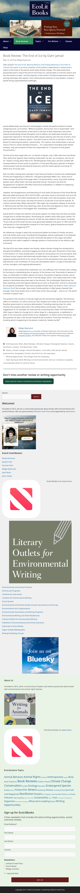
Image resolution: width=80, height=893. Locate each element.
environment (8, 353)
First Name (8, 833)
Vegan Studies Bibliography (13, 630)
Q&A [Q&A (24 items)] (15, 798)
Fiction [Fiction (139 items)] (19, 789)
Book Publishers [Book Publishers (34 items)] (10, 781)
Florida (28, 353)
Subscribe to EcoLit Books (12, 626)
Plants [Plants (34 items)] (64, 794)
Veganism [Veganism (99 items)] (9, 801)
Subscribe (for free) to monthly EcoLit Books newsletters (28, 381)
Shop (5, 47)
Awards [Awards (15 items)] (66, 777)
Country (7, 850)
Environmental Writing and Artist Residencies (20, 615)
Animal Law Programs (11, 591)
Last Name (8, 841)
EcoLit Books (11, 866)
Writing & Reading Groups (13, 633)
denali (64, 350)
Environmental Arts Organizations (16, 608)
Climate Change (42, 344)
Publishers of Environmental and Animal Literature (23, 622)
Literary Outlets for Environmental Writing (19, 619)
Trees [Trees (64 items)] (54, 797)
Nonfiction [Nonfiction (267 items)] (27, 794)
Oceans (16, 347)
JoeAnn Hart (7, 462)
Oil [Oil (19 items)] (44, 794)
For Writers (55, 41)
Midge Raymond (9, 469)
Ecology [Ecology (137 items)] (32, 785)
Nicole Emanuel (8, 458)
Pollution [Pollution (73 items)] (8, 797)
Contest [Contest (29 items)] (25, 786)
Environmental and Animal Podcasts (17, 587)
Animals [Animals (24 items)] (44, 777)
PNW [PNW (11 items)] (68, 794)
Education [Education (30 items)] (42, 786)
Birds (21, 344)
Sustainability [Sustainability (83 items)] (41, 797)
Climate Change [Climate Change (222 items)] (61, 781)
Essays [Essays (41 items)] (7, 790)
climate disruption (33, 350)
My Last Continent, (38, 333)
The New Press (26, 347)
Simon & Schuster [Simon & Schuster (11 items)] (29, 798)
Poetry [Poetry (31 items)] (72, 794)
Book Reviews (24, 41)
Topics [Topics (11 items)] (50, 798)
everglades (19, 353)
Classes (68, 41)
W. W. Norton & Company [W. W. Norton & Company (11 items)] (21, 801)
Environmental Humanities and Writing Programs (22, 612)
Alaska (8, 350)
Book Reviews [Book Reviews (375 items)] (27, 781)
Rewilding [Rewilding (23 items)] (20, 798)
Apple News (67, 481)
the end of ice (37, 353)
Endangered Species (58, 344)
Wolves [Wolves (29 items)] (52, 801)
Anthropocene (12, 344)
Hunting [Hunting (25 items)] (56, 790)
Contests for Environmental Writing (16, 598)
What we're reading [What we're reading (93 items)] (39, 801)
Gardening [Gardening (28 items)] (41, 790)
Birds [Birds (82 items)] (71, 776)
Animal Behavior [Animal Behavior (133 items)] (13, 777)
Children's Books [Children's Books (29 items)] (44, 781)
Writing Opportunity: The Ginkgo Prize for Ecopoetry (27, 356)
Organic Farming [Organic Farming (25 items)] (51, 794)
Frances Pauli (7, 465)
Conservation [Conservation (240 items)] (13, 785)
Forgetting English (24, 336)
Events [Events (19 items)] (12, 790)
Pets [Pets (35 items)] (59, 794)
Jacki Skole (6, 472)
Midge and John (12, 869)
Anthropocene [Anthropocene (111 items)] (55, 777)
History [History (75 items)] (49, 789)
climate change (18, 350)
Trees (35, 347)
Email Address (10, 824)
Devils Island (65, 336)
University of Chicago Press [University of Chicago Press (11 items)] (65, 798)
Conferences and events (12, 594)
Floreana (26, 333)
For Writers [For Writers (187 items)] (30, 789)
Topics (40, 41)
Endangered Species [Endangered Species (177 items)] (58, 785)
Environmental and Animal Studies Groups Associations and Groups (30, 605)
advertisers (70, 411)
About (8, 41)
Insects (71, 344)
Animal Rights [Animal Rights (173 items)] (32, 777)
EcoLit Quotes (8, 601)
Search (5, 393)
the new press (49, 353)
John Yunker (7, 476)
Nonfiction (7, 347)
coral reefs (46, 350)
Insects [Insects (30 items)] (62, 790)
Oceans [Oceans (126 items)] (38, 794)
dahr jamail (56, 350)
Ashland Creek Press (41, 411)
